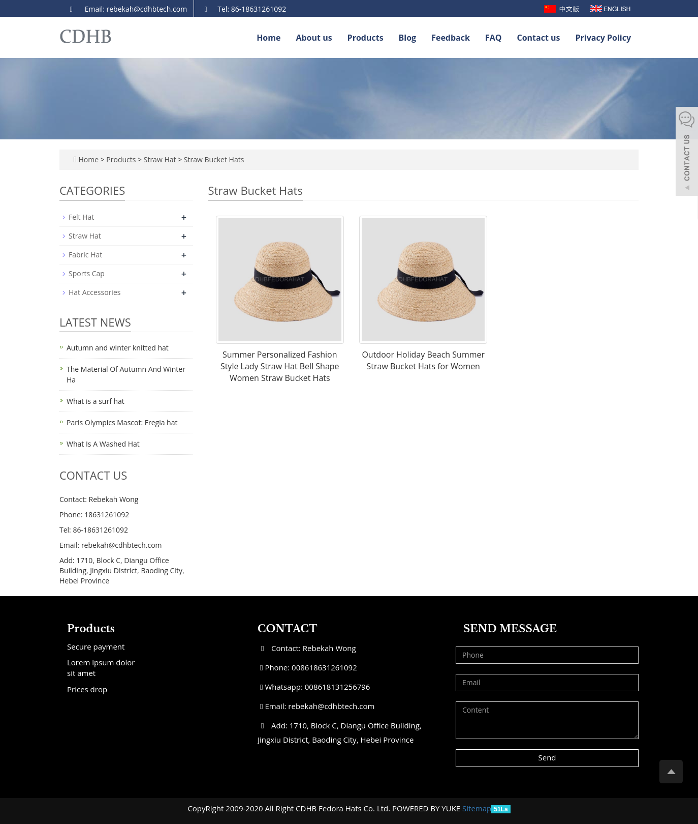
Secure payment (95, 646)
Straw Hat (160, 159)
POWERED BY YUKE (427, 808)
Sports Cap (87, 273)
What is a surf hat (95, 401)
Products (365, 37)
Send (547, 757)
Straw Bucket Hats (213, 159)
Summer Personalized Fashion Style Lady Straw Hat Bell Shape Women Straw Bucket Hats (279, 366)
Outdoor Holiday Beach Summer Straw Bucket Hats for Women (423, 360)
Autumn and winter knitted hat (118, 347)
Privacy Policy (603, 37)
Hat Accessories (94, 292)
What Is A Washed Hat (103, 444)
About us (314, 37)
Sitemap (476, 808)
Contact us (538, 37)
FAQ (493, 37)
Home (268, 37)
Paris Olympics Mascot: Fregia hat (122, 422)
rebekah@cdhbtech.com (331, 706)
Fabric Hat (85, 254)
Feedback (450, 37)
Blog (408, 37)
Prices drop (87, 689)
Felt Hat (81, 217)
